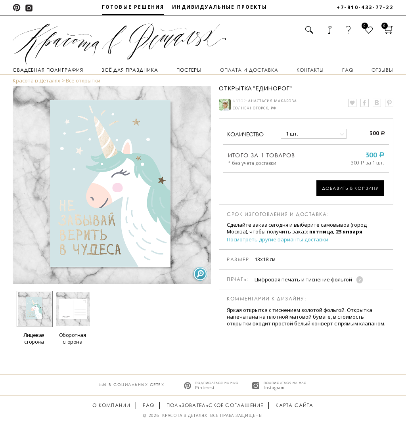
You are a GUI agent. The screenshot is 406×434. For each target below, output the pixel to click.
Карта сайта (294, 405)
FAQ (347, 70)
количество (245, 134)
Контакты (310, 70)
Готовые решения (133, 7)
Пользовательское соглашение (215, 405)
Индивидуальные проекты (219, 7)
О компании (111, 405)
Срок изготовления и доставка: (278, 214)
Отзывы (382, 70)
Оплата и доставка (249, 70)
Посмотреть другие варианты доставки (277, 239)
